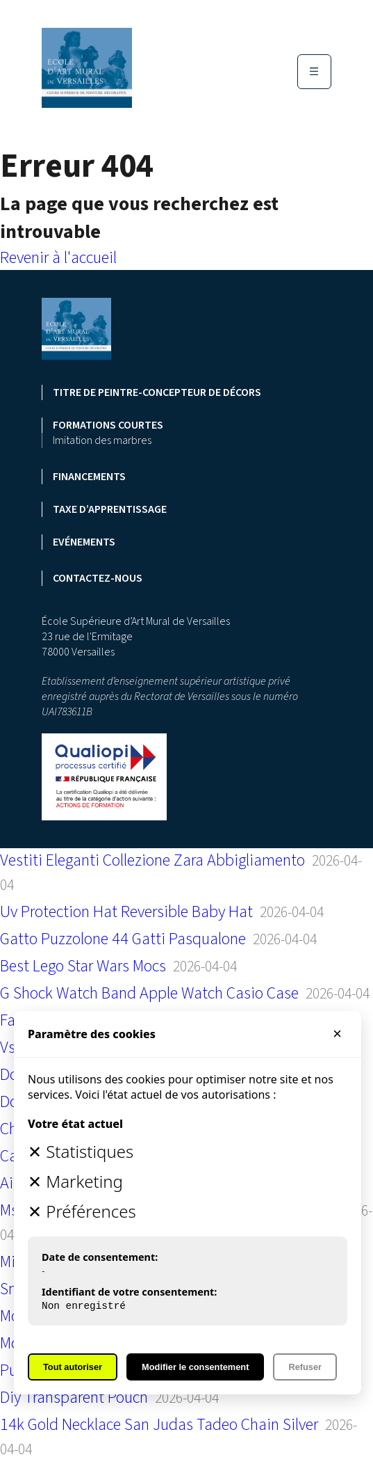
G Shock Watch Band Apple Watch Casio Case (149, 993)
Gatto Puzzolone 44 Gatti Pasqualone (123, 939)
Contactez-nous (97, 578)
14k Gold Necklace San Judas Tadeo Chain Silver (159, 1425)
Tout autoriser (72, 1367)
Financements (89, 476)
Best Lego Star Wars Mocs (83, 966)
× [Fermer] (337, 1033)
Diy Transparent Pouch (74, 1397)
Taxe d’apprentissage (110, 509)
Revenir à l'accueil (58, 258)
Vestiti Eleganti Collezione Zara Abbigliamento (152, 860)
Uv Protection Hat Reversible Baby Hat (126, 912)
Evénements (84, 542)
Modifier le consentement (195, 1367)
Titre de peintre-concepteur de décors (157, 392)
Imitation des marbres (102, 440)
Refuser (305, 1367)
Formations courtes (108, 425)
